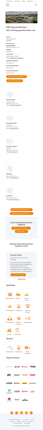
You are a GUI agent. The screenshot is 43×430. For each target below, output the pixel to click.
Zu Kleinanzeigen (20, 231)
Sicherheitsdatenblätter (17, 423)
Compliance (27, 419)
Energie (23, 1)
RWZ (36, 1)
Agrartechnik (17, 1)
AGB (22, 419)
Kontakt (24, 421)
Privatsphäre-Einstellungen (18, 274)
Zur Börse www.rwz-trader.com (20, 228)
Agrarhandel (9, 1)
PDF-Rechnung (30, 421)
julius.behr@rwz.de (13, 151)
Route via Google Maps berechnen (16, 76)
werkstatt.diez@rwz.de (14, 177)
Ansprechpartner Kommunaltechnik (20, 209)
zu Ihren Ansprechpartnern (14, 80)
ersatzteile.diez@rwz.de (14, 199)
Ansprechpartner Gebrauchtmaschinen (20, 213)
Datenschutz (12, 421)
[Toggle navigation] (36, 5)
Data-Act (32, 419)
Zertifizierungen (27, 423)
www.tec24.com (21, 279)
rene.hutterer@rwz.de (14, 128)
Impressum (19, 421)
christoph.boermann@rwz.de (16, 58)
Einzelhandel (30, 1)
